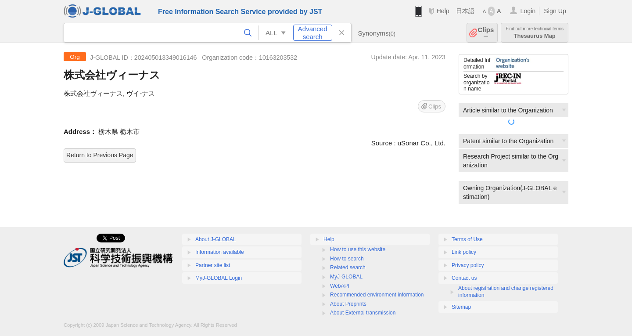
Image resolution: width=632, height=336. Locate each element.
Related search (348, 267)
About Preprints (348, 304)
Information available (219, 252)
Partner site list (212, 265)
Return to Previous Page (99, 155)
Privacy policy (468, 265)
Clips (486, 33)
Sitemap (461, 307)
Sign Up (555, 10)
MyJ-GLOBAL (346, 277)
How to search (347, 259)
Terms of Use (467, 239)
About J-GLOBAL (215, 239)
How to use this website (357, 249)
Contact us (464, 278)
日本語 (465, 10)
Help (442, 10)
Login (527, 10)
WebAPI (339, 286)
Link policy (464, 252)
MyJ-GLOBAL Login (218, 278)
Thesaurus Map (535, 32)
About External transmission (362, 313)
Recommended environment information (377, 295)
